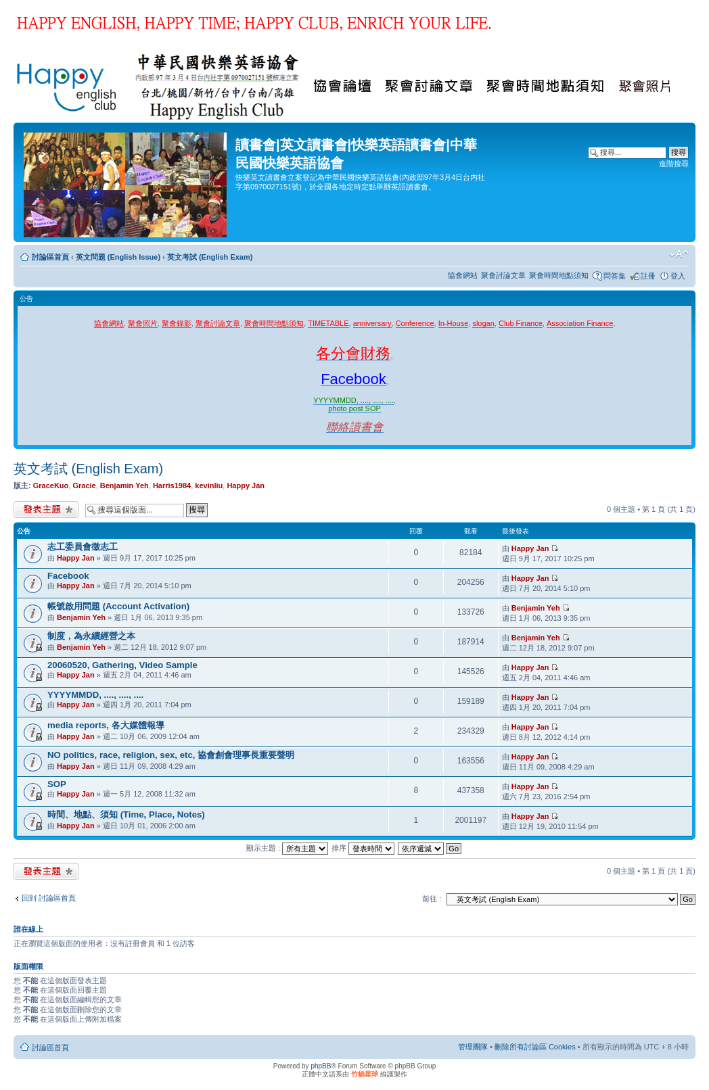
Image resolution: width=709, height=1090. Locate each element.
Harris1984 (172, 485)
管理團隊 (473, 1047)
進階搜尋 (674, 164)
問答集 (614, 276)
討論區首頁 (50, 257)
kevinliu (209, 485)
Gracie (83, 485)
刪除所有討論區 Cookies (535, 1047)
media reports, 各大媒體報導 (105, 725)
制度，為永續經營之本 (91, 636)
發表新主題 (46, 509)
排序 (362, 848)
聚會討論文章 (503, 275)
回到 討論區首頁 (49, 898)
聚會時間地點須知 (559, 275)
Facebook (68, 576)
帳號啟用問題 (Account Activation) (118, 606)
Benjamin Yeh (124, 485)
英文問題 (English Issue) (118, 257)
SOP (56, 784)
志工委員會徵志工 (82, 547)
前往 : (431, 899)
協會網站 (463, 275)
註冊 (648, 276)
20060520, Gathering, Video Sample (122, 665)
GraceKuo (51, 485)
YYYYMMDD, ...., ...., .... (95, 695)
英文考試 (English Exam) (210, 257)
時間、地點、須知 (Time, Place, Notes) (126, 814)
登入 (677, 276)
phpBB (321, 1066)
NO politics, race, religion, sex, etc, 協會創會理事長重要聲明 (170, 755)
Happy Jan (246, 485)
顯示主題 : (287, 848)
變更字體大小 (679, 254)
